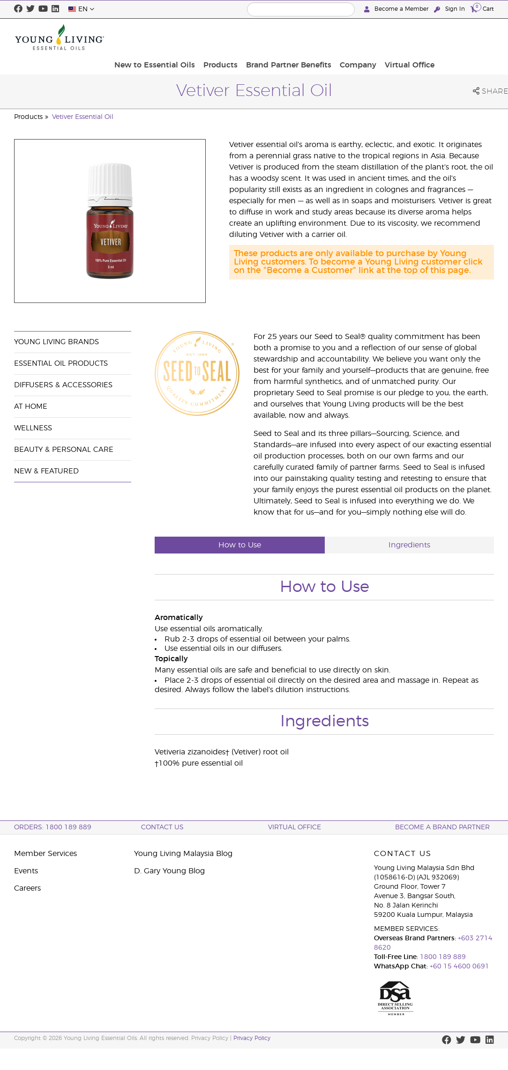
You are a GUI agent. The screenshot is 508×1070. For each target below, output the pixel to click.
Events (26, 871)
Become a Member (397, 9)
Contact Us (162, 827)
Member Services (45, 853)
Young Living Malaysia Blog (183, 853)
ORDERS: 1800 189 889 (52, 827)
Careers (27, 888)
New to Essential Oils (222, 37)
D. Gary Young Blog (169, 871)
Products (286, 37)
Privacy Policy (251, 1038)
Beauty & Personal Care (63, 449)
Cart (482, 9)
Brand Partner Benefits (351, 37)
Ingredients (409, 545)
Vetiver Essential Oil (82, 117)
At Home (30, 406)
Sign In (450, 9)
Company (417, 37)
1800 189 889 (442, 957)
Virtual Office (466, 37)
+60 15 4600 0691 (459, 966)
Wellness (33, 428)
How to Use (239, 545)
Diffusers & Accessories (63, 385)
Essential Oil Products (61, 363)
